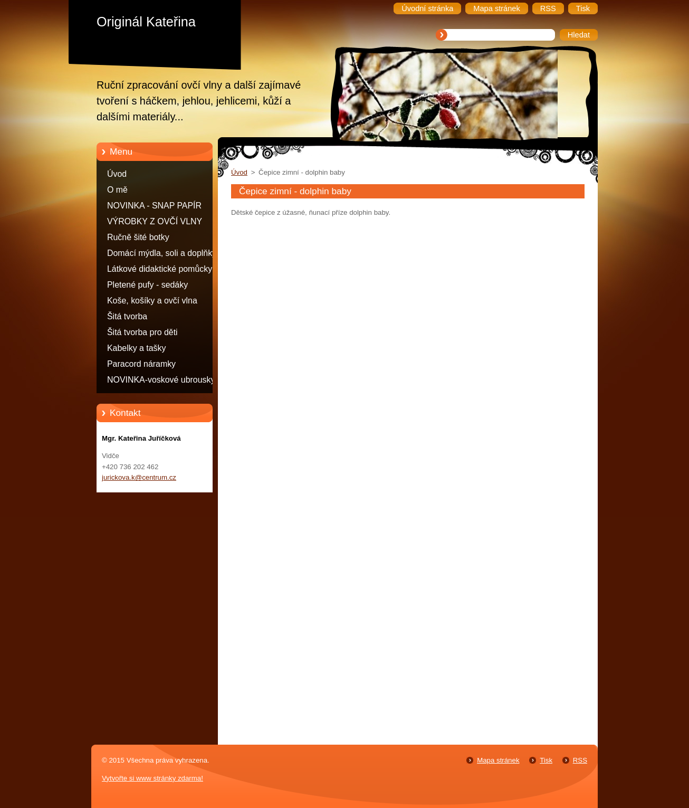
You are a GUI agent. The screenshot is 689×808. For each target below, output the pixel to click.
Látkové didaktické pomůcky (159, 268)
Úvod (117, 173)
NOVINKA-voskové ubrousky (161, 379)
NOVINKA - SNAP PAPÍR (154, 205)
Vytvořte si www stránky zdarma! (152, 778)
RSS (580, 760)
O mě (117, 189)
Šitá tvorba (127, 316)
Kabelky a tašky (136, 348)
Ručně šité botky (138, 237)
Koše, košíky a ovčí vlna (152, 300)
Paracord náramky (141, 363)
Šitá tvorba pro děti (142, 332)
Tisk (546, 760)
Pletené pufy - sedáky (147, 284)
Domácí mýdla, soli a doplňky (161, 253)
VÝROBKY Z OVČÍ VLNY (154, 221)
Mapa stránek (498, 760)
